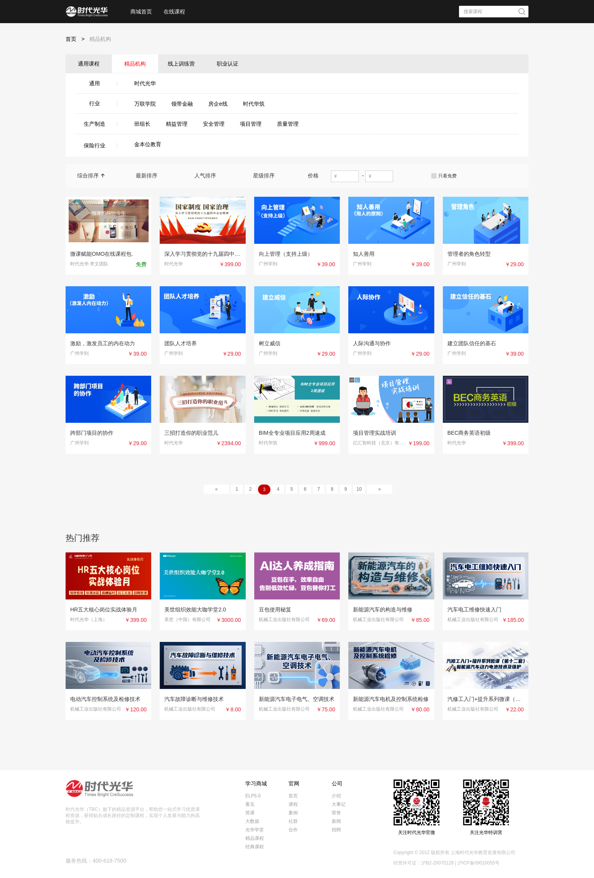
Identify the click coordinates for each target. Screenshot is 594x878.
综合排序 (91, 175)
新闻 (336, 821)
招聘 (336, 829)
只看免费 (447, 176)
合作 (293, 829)
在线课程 (174, 11)
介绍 (336, 796)
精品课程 (254, 838)
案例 (293, 813)
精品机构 (100, 39)
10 (358, 489)
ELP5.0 (252, 796)
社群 (293, 821)
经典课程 (254, 846)
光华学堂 (254, 829)
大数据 (252, 821)
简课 (250, 813)
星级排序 (267, 175)
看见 (250, 804)
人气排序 (208, 175)
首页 (77, 39)
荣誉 (336, 813)
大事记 (339, 804)
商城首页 (141, 11)
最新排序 (150, 175)
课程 (293, 804)
